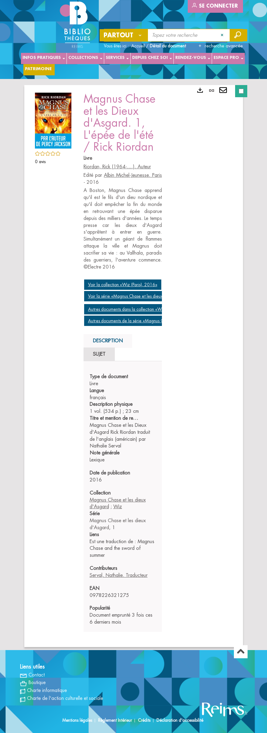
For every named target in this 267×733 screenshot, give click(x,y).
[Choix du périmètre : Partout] (124, 35)
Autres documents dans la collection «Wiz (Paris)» (133, 309)
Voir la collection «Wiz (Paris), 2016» (122, 285)
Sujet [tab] (99, 354)
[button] (53, 119)
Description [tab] (108, 340)
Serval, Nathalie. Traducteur (119, 575)
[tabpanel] (123, 499)
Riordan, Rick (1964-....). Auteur (117, 166)
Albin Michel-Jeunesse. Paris (133, 175)
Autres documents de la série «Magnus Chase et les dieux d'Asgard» (151, 321)
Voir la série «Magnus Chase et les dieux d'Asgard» (135, 296)
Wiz (117, 506)
